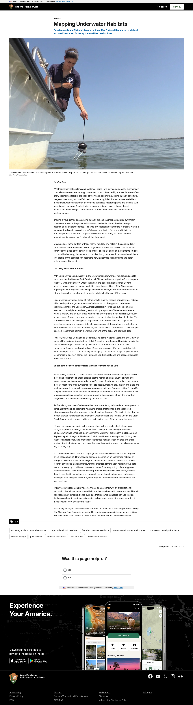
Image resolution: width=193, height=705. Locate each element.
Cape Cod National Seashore (110, 30)
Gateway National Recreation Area (93, 33)
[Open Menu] (177, 7)
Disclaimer (104, 696)
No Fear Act (104, 692)
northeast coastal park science (164, 530)
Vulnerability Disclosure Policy (113, 700)
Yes (69, 569)
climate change (18, 536)
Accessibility (15, 692)
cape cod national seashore (64, 530)
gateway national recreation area (129, 530)
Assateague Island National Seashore (74, 30)
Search (162, 6)
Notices (58, 692)
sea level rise (77, 536)
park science (36, 536)
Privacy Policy (16, 696)
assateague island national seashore (28, 530)
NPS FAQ (58, 700)
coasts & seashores (56, 536)
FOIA (12, 700)
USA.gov (147, 692)
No (69, 577)
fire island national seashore (95, 530)
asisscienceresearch (97, 536)
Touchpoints (118, 588)
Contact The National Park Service (71, 696)
